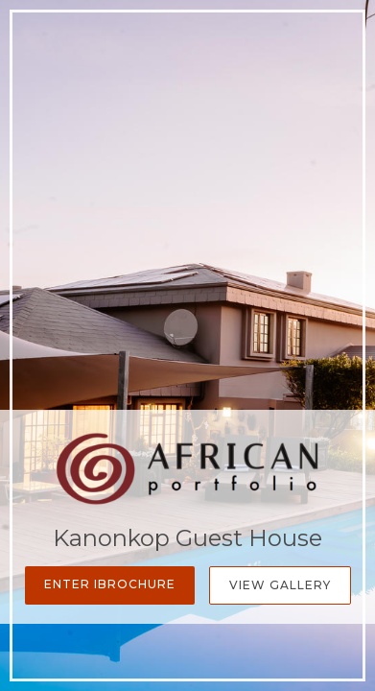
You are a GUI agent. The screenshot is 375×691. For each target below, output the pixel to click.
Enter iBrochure (110, 584)
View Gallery (280, 585)
